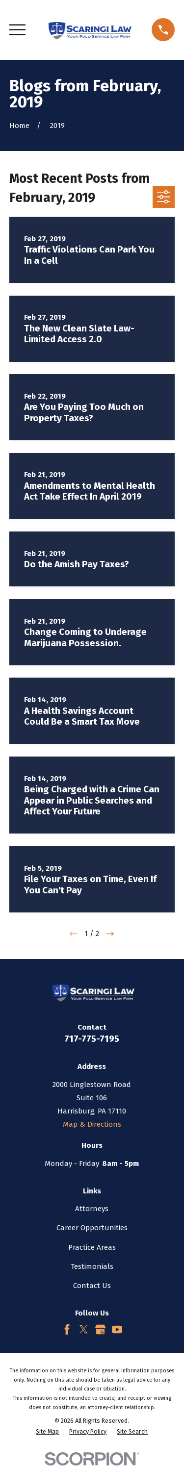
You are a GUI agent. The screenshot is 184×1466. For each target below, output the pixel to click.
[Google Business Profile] (100, 1329)
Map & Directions (92, 1124)
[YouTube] (117, 1329)
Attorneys (91, 1208)
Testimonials (92, 1266)
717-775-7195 (91, 1038)
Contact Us (92, 1285)
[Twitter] (84, 1329)
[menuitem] (47, 1432)
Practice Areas (92, 1247)
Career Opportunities (92, 1227)
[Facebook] (67, 1329)
